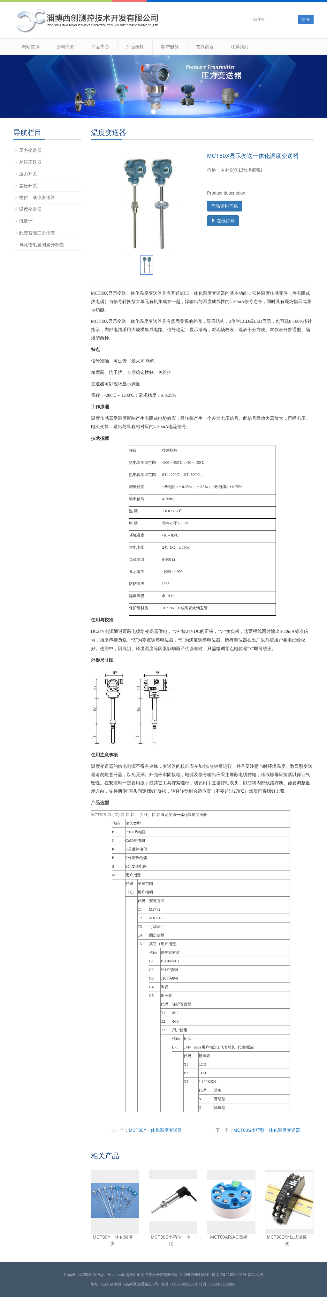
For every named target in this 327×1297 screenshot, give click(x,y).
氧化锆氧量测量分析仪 (41, 244)
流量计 (26, 221)
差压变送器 (30, 162)
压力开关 (28, 173)
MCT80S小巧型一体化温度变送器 (266, 1130)
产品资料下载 (224, 206)
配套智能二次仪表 (37, 232)
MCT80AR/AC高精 (228, 1237)
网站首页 (31, 46)
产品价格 (135, 46)
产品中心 (100, 46)
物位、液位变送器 (37, 197)
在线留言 (205, 46)
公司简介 (65, 46)
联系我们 (239, 46)
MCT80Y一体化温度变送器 (155, 1130)
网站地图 (255, 1274)
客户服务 (170, 46)
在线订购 (223, 220)
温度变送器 (30, 209)
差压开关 (28, 185)
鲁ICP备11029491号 (229, 1274)
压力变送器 (30, 150)
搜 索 (305, 19)
